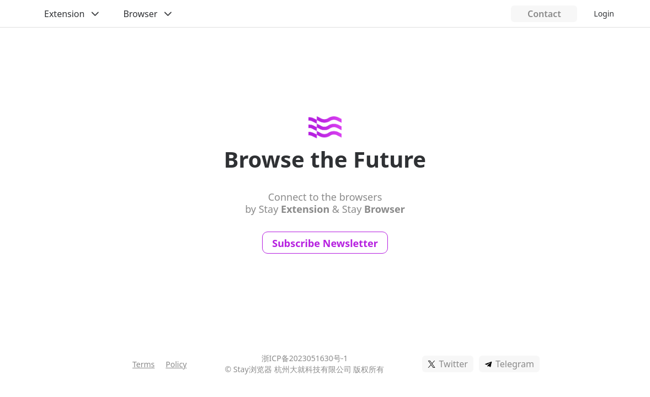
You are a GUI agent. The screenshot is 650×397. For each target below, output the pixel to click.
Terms (143, 364)
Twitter (453, 364)
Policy (176, 364)
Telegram (515, 364)
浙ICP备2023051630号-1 (305, 358)
